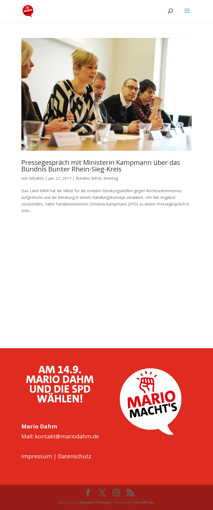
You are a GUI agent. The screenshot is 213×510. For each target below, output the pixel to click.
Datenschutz (74, 456)
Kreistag (110, 178)
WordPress (145, 502)
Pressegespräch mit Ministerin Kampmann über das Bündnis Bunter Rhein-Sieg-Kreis (100, 165)
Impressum (36, 456)
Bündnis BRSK (88, 178)
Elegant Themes (95, 502)
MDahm (36, 178)
